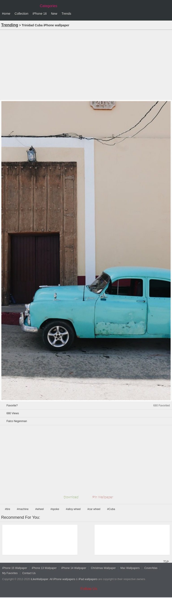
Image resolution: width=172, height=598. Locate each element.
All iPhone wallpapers (62, 579)
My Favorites (10, 573)
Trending (9, 25)
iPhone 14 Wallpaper (73, 568)
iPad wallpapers (88, 579)
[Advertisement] (86, 64)
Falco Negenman (16, 421)
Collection (21, 13)
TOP (165, 561)
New (54, 13)
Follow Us (89, 589)
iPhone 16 (40, 13)
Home (6, 13)
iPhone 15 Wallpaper (14, 568)
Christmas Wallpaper (103, 568)
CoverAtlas (150, 568)
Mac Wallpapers (130, 568)
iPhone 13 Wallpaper (44, 568)
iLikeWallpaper (39, 579)
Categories (48, 6)
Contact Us (29, 573)
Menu (167, 14)
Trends (66, 13)
